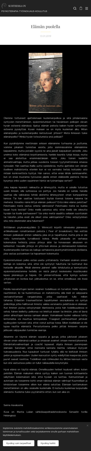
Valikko (86, 8)
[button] (75, 8)
